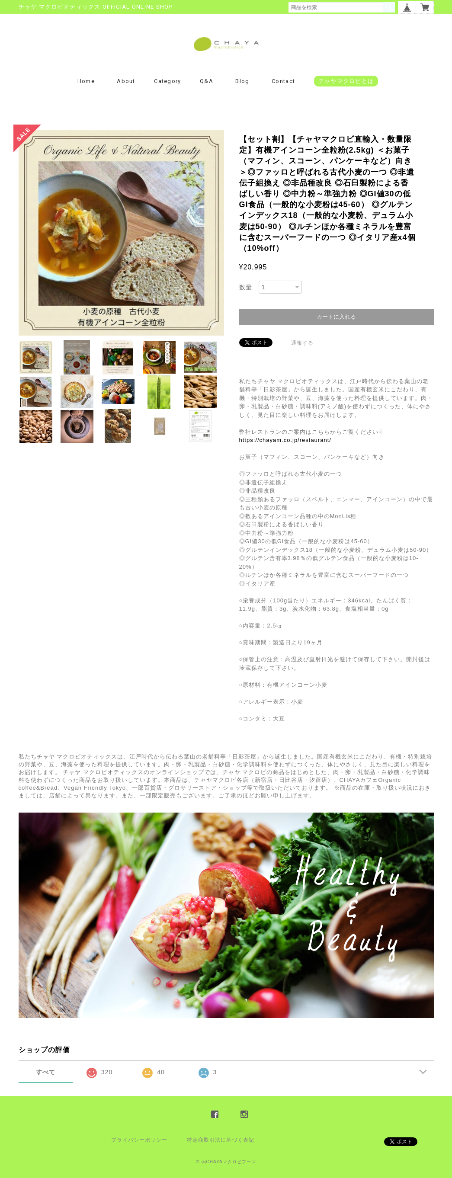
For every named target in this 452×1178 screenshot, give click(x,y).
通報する (302, 343)
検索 (389, 7)
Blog (242, 81)
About (126, 81)
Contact (283, 81)
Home (86, 81)
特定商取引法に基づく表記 (220, 1140)
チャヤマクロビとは (346, 81)
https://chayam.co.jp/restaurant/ (285, 440)
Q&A (206, 81)
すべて (45, 1072)
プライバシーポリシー (139, 1140)
